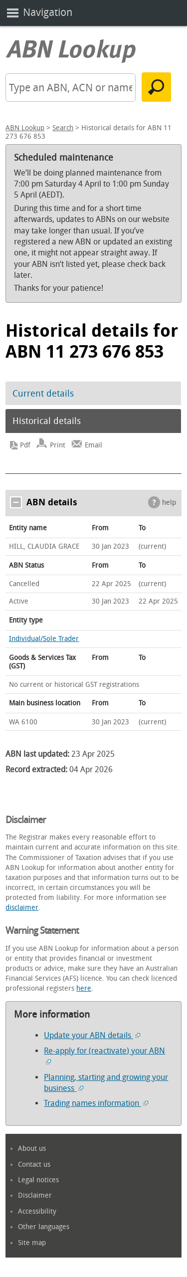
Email (93, 445)
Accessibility (37, 1211)
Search (62, 128)
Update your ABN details (92, 1035)
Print (57, 445)
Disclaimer (35, 1195)
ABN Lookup (24, 128)
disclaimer (21, 907)
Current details (43, 393)
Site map (32, 1243)
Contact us (34, 1164)
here (83, 988)
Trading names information (96, 1103)
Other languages (43, 1227)
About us (32, 1148)
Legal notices (38, 1180)
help (169, 502)
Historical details (46, 421)
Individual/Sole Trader (44, 639)
